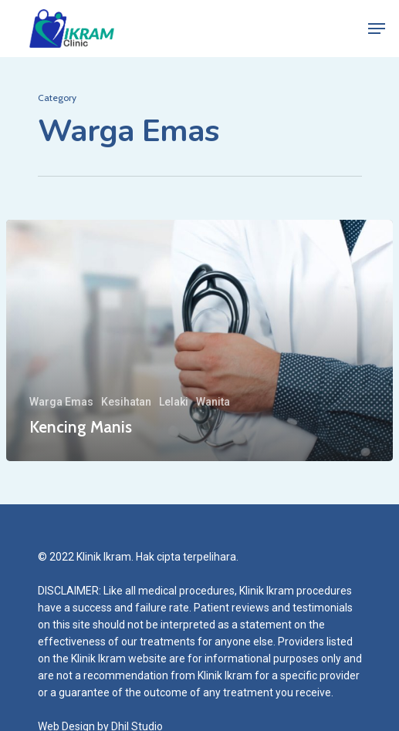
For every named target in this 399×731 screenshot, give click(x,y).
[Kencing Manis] (199, 340)
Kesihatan (126, 402)
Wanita (213, 402)
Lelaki (173, 402)
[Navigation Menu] (376, 28)
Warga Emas (61, 402)
